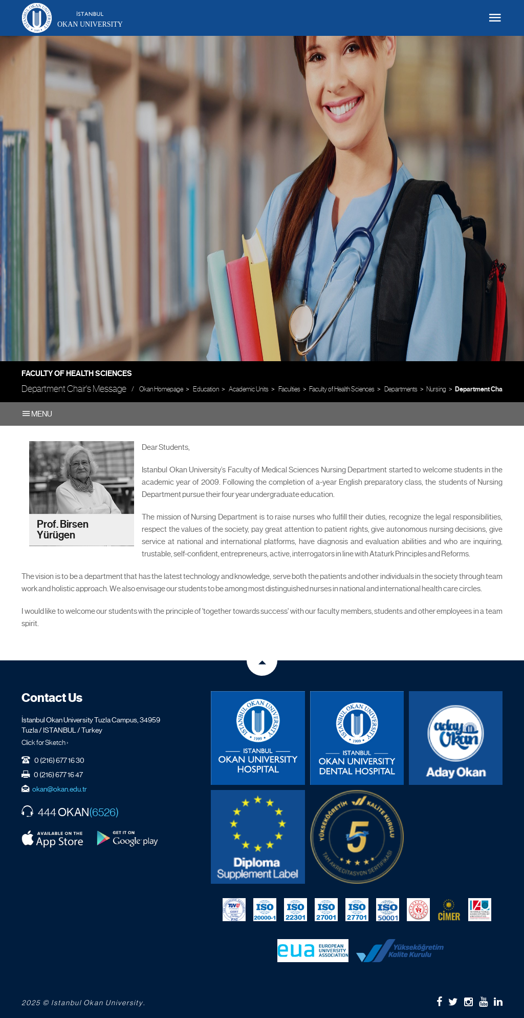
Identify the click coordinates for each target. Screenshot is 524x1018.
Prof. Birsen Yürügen (63, 530)
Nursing (436, 389)
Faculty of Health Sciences (76, 373)
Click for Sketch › (45, 742)
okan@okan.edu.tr (59, 789)
